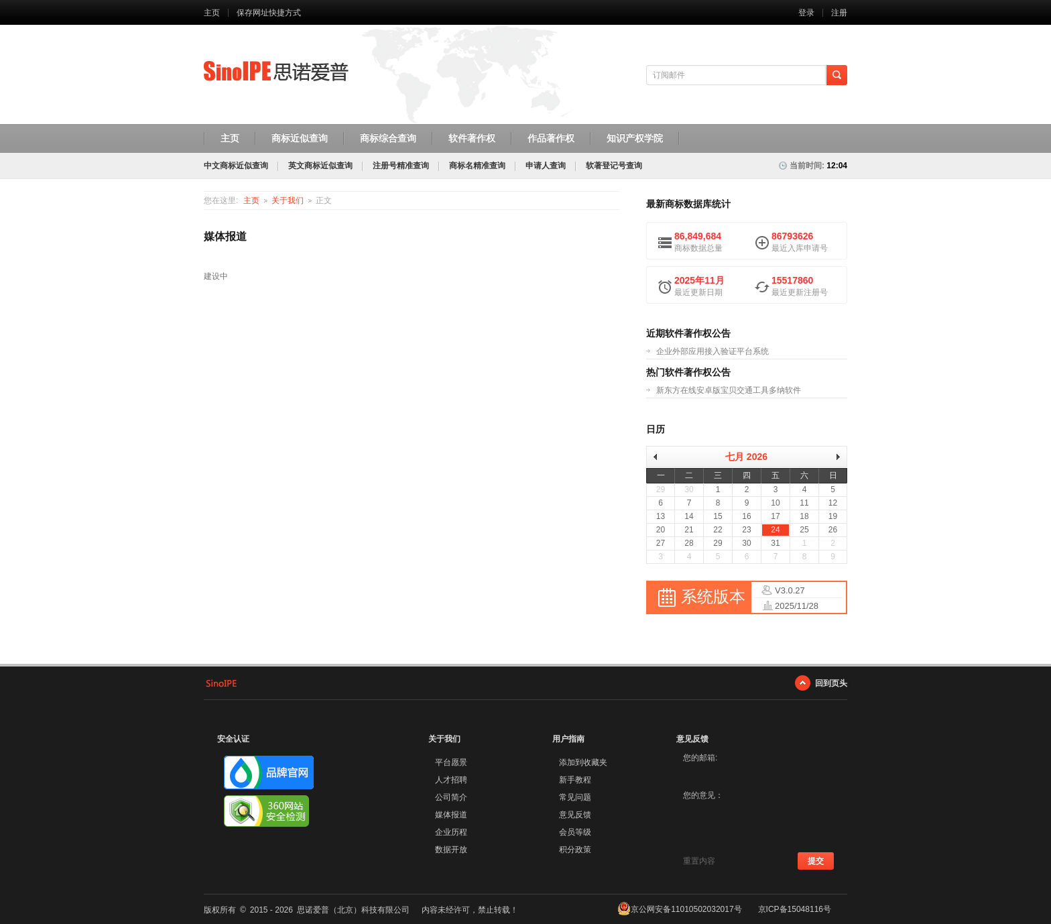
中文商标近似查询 (236, 165)
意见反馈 (575, 814)
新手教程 (575, 780)
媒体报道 (451, 814)
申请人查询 (546, 165)
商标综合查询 (388, 138)
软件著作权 (471, 138)
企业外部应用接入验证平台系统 (712, 351)
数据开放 (451, 849)
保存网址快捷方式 (269, 12)
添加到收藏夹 (583, 762)
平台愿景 (451, 762)
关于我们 (287, 200)
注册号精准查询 (401, 165)
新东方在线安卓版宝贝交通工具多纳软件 (728, 390)
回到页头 (831, 683)
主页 (212, 12)
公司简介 (451, 797)
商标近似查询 (299, 138)
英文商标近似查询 (320, 165)
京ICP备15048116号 (794, 909)
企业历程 (451, 832)
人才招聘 (451, 780)
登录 (806, 12)
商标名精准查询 (477, 165)
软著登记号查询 (614, 165)
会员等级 (575, 832)
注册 (839, 12)
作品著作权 (551, 138)
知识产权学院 (635, 138)
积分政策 (575, 849)
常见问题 (575, 797)
